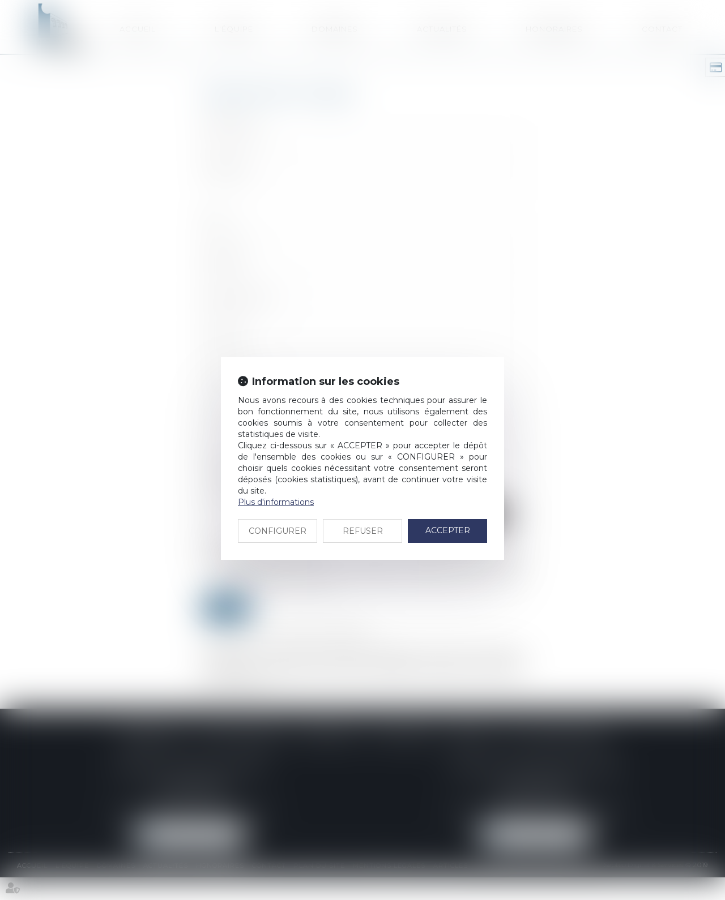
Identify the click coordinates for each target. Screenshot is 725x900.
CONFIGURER (277, 531)
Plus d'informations (276, 502)
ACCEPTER (447, 530)
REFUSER (363, 531)
